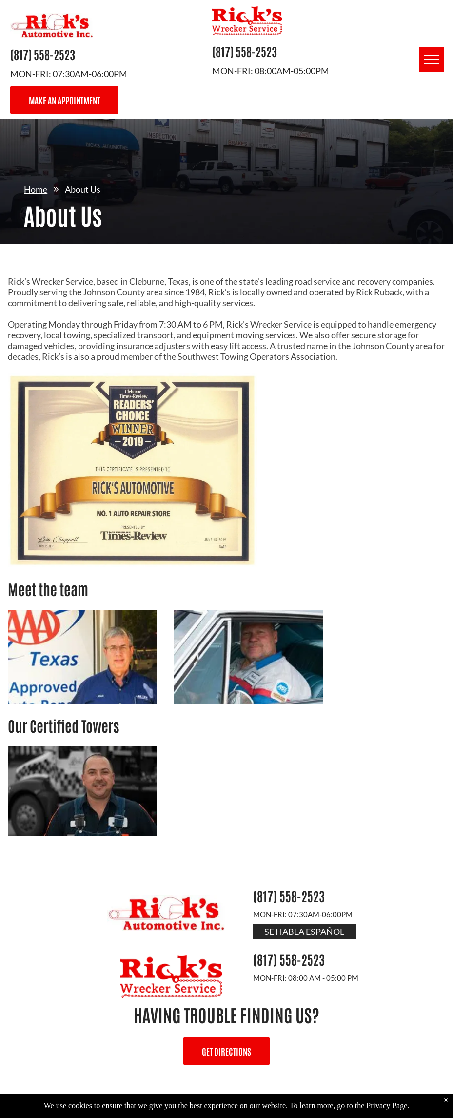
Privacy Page (386, 1105)
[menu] (431, 59)
